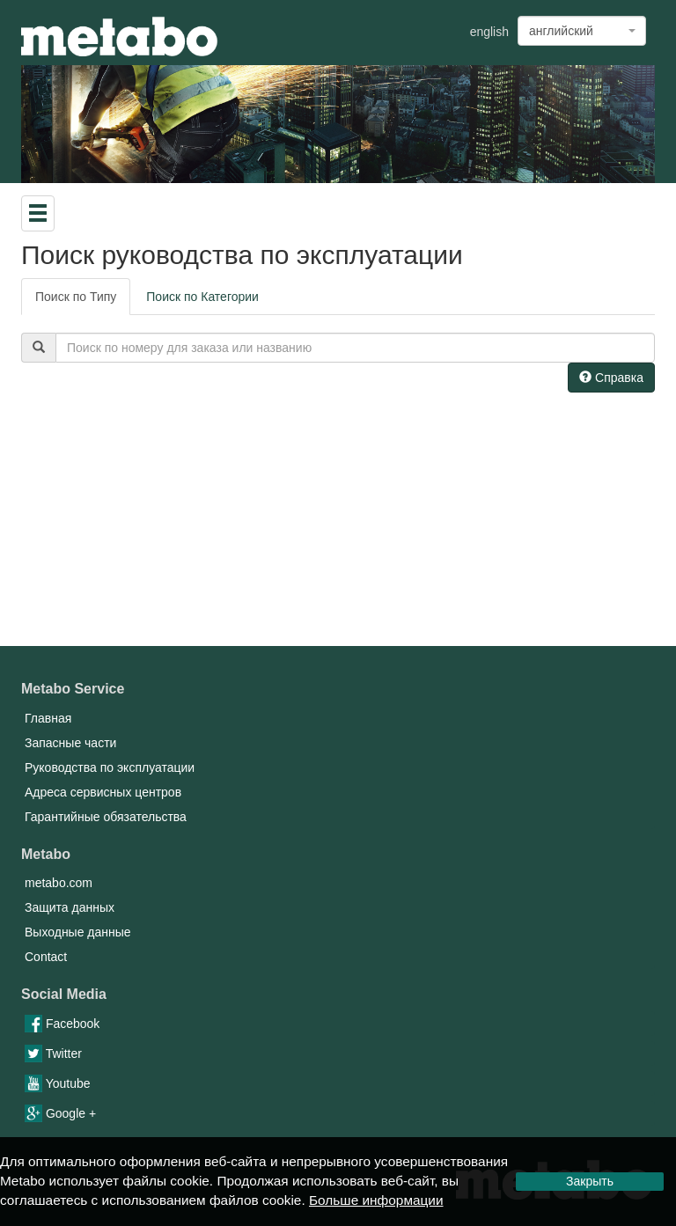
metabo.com (58, 883)
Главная (48, 718)
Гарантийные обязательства (106, 817)
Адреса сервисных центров (103, 792)
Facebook (62, 1023)
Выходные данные (78, 932)
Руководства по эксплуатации (110, 767)
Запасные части (70, 743)
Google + (60, 1113)
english (489, 32)
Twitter (53, 1053)
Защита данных (69, 907)
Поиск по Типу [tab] (75, 297)
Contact (46, 957)
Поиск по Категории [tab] (202, 297)
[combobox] (582, 31)
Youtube (58, 1083)
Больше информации (376, 1200)
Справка (611, 378)
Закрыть (590, 1181)
